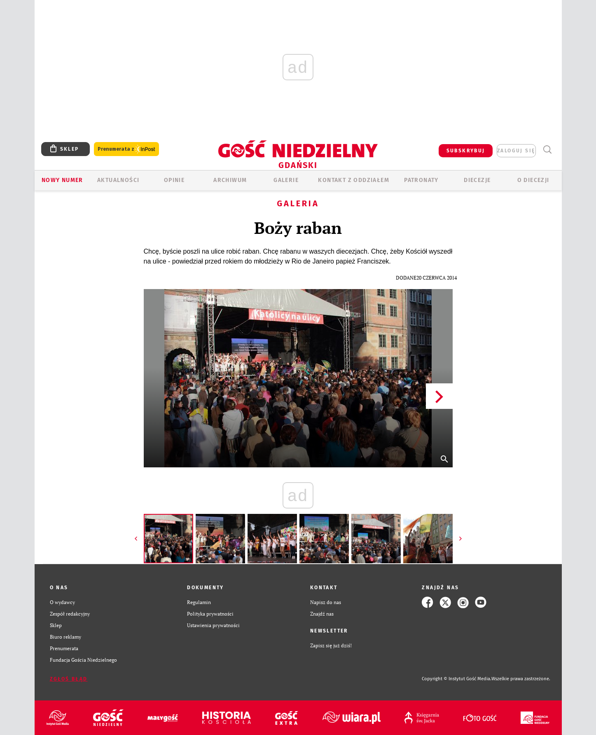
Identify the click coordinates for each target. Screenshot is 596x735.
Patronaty (421, 180)
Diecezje (477, 180)
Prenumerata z (126, 149)
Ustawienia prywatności (213, 625)
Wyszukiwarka (547, 149)
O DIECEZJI (533, 180)
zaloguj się (516, 151)
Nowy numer (62, 180)
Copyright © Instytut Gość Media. (456, 678)
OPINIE (174, 180)
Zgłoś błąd (69, 679)
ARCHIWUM (230, 180)
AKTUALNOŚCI (118, 180)
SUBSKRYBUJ (465, 151)
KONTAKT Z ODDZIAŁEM (353, 180)
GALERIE (286, 180)
